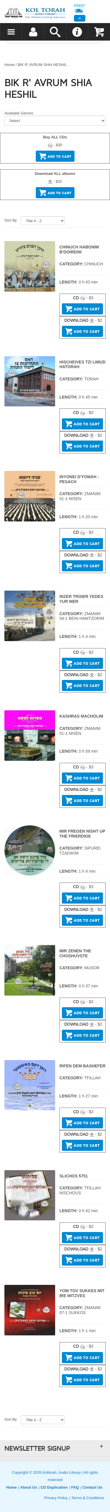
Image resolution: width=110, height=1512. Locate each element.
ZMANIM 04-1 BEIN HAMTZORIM (82, 616)
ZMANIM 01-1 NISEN (80, 496)
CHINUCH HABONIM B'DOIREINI (79, 249)
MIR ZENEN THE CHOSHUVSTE (75, 953)
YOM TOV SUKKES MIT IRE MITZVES (82, 1293)
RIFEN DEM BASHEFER (83, 1066)
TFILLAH (92, 1078)
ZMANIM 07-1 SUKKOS (80, 1310)
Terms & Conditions (87, 1498)
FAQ (75, 1487)
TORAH (91, 379)
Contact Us (92, 1487)
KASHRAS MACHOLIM (81, 716)
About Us (28, 1487)
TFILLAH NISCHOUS (80, 1190)
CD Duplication (53, 1487)
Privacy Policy (56, 1498)
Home (9, 64)
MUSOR (91, 967)
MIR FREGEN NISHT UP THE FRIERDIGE (82, 833)
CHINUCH (93, 264)
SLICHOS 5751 (74, 1176)
